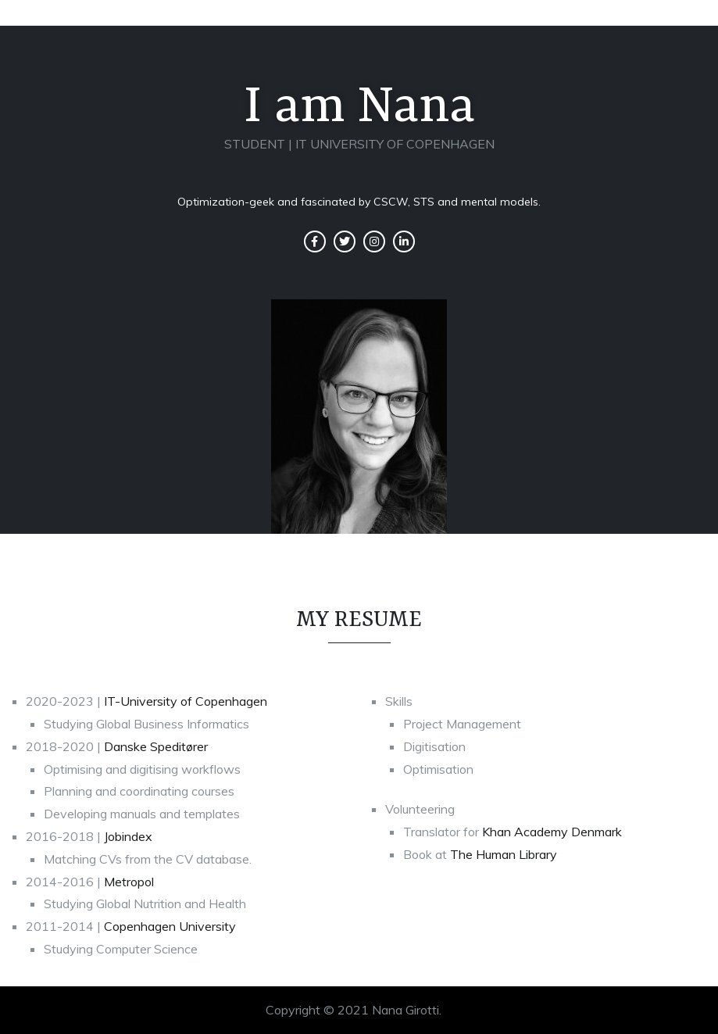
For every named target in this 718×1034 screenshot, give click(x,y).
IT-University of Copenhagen (185, 701)
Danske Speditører (156, 746)
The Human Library (503, 854)
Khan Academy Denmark (552, 831)
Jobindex (128, 836)
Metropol (129, 881)
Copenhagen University (170, 926)
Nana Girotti (405, 1010)
